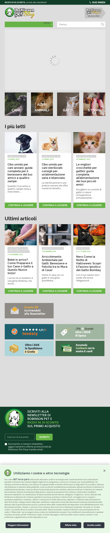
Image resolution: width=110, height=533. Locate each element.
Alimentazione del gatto (86, 156)
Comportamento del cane (17, 248)
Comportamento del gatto (18, 251)
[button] (104, 471)
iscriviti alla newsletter (36, 2)
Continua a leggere (20, 205)
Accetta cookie (94, 525)
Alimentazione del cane (16, 156)
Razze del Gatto (83, 248)
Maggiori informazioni (18, 525)
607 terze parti (21, 479)
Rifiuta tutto (70, 525)
